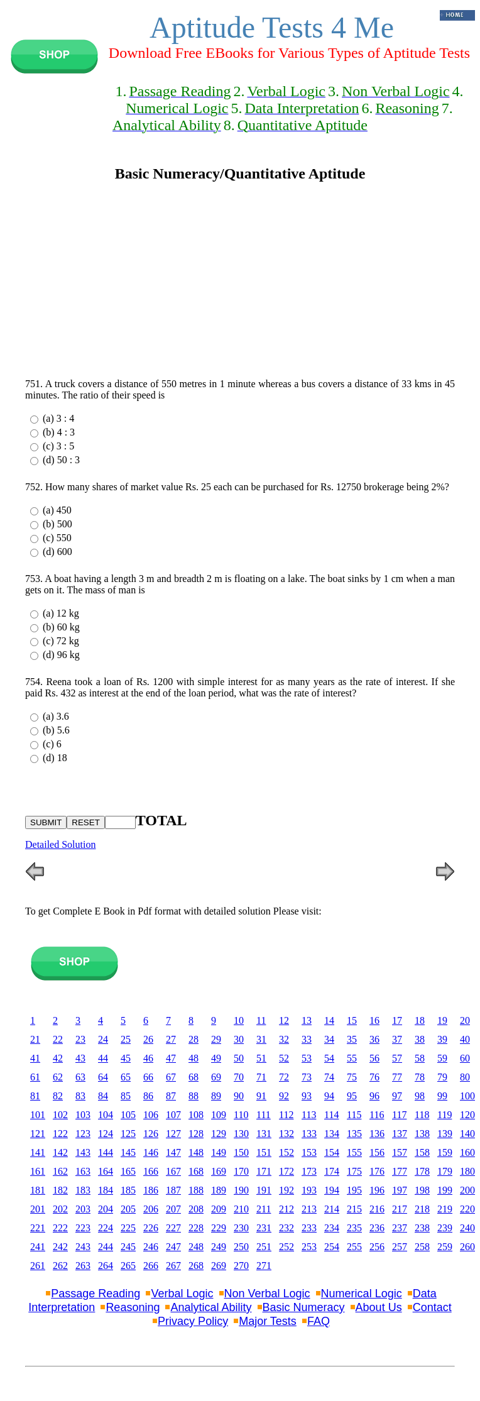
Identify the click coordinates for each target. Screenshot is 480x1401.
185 (128, 1190)
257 (399, 1246)
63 (80, 1077)
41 (35, 1058)
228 (196, 1227)
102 (60, 1114)
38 (420, 1039)
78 (420, 1077)
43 (80, 1058)
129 (218, 1133)
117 (399, 1114)
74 (329, 1077)
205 (128, 1209)
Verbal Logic (182, 1293)
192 (286, 1190)
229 (218, 1227)
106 (150, 1114)
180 (467, 1171)
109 (218, 1114)
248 (196, 1246)
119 (444, 1114)
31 (261, 1039)
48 (193, 1058)
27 (171, 1039)
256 (377, 1246)
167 (173, 1171)
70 (239, 1077)
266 (150, 1265)
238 (422, 1227)
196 (377, 1190)
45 (126, 1058)
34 (329, 1039)
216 (377, 1209)
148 (196, 1152)
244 (105, 1246)
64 (103, 1077)
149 (218, 1152)
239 (444, 1227)
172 (286, 1171)
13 (307, 1020)
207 (173, 1209)
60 (465, 1058)
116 (376, 1114)
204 (105, 1209)
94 (329, 1096)
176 (377, 1171)
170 (241, 1171)
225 (128, 1227)
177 (399, 1171)
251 (263, 1246)
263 (82, 1265)
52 (284, 1058)
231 (263, 1227)
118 (422, 1114)
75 (352, 1077)
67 (171, 1077)
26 (148, 1039)
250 (241, 1246)
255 (354, 1246)
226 (150, 1227)
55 (352, 1058)
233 (309, 1227)
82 (58, 1096)
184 (105, 1190)
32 (284, 1039)
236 (377, 1227)
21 (35, 1039)
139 (444, 1133)
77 (397, 1077)
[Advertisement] (240, 280)
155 (354, 1152)
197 (399, 1190)
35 (352, 1039)
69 (216, 1077)
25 (126, 1039)
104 (105, 1114)
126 (150, 1133)
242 (60, 1246)
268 (196, 1265)
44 (103, 1058)
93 (307, 1096)
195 (354, 1190)
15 (352, 1020)
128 (196, 1133)
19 (442, 1020)
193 (309, 1190)
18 (420, 1020)
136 (377, 1133)
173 (309, 1171)
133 (309, 1133)
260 (467, 1246)
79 (442, 1077)
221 (37, 1227)
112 (286, 1114)
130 (241, 1133)
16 (374, 1020)
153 (309, 1152)
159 (444, 1152)
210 (241, 1209)
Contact (432, 1307)
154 (331, 1152)
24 (103, 1039)
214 (331, 1209)
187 (173, 1190)
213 (309, 1209)
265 (128, 1265)
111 (263, 1114)
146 (150, 1152)
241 (37, 1246)
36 (374, 1039)
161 (37, 1171)
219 (444, 1209)
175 (354, 1171)
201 (37, 1209)
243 (82, 1246)
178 (422, 1171)
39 (442, 1039)
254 (331, 1246)
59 (442, 1058)
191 (263, 1190)
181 (37, 1190)
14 (329, 1020)
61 (35, 1077)
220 (467, 1209)
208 (196, 1209)
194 (331, 1190)
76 (374, 1077)
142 (60, 1152)
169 (218, 1171)
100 (467, 1096)
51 (261, 1058)
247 (173, 1246)
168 (196, 1171)
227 (173, 1227)
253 (309, 1246)
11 (261, 1020)
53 (307, 1058)
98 (420, 1096)
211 (263, 1209)
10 (239, 1020)
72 (284, 1077)
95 (352, 1096)
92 (284, 1096)
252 (286, 1246)
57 (397, 1058)
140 (467, 1133)
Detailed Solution (60, 844)
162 (60, 1171)
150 (241, 1152)
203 (82, 1209)
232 (286, 1227)
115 (354, 1114)
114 (331, 1114)
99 (442, 1096)
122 (60, 1133)
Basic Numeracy (304, 1307)
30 (239, 1039)
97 (397, 1096)
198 (422, 1190)
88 (193, 1096)
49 (216, 1058)
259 (444, 1246)
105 (128, 1114)
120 (467, 1114)
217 (399, 1209)
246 (150, 1246)
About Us (379, 1307)
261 (37, 1265)
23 (80, 1039)
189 (218, 1190)
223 (82, 1227)
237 (399, 1227)
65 (126, 1077)
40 (465, 1039)
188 (196, 1190)
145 (128, 1152)
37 (397, 1039)
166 (150, 1171)
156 (377, 1152)
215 (354, 1209)
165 (128, 1171)
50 (239, 1058)
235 (354, 1227)
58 (420, 1058)
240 (467, 1227)
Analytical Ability (210, 1307)
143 (82, 1152)
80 (465, 1077)
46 (148, 1058)
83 (80, 1096)
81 (35, 1096)
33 (307, 1039)
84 (103, 1096)
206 (150, 1209)
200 (467, 1190)
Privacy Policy (193, 1321)
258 (422, 1246)
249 (218, 1246)
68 (193, 1077)
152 (286, 1152)
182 (60, 1190)
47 (171, 1058)
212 (286, 1209)
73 (307, 1077)
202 (60, 1209)
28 (193, 1039)
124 (105, 1133)
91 (261, 1096)
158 (422, 1152)
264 (105, 1265)
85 (126, 1096)
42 (58, 1058)
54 (329, 1058)
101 (37, 1114)
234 (331, 1227)
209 (218, 1209)
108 (196, 1114)
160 (467, 1152)
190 (241, 1190)
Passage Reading (95, 1293)
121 (37, 1133)
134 (331, 1133)
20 (465, 1020)
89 (216, 1096)
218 (422, 1209)
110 (241, 1114)
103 (82, 1114)
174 (331, 1171)
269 (218, 1265)
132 (286, 1133)
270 (241, 1265)
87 (171, 1096)
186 (150, 1190)
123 (82, 1133)
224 (105, 1227)
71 (261, 1077)
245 (128, 1246)
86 (148, 1096)
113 (309, 1114)
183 (82, 1190)
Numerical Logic (361, 1293)
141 (37, 1152)
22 (58, 1039)
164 (105, 1171)
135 (354, 1133)
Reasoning (133, 1307)
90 (239, 1096)
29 (216, 1039)
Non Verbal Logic (267, 1293)
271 (263, 1265)
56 (374, 1058)
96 (374, 1096)
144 (105, 1152)
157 (399, 1152)
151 (263, 1152)
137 (399, 1133)
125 (128, 1133)
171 (263, 1171)
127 (173, 1133)
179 (444, 1171)
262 (60, 1265)
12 (284, 1020)
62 (58, 1077)
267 (173, 1265)
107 (173, 1114)
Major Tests (268, 1321)
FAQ (318, 1321)
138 (422, 1133)
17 (397, 1020)
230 (241, 1227)
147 (173, 1152)
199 (444, 1190)
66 (148, 1077)
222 (60, 1227)
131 (263, 1133)
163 (82, 1171)
